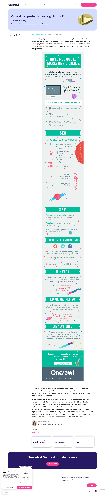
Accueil (33, 34)
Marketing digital (36, 432)
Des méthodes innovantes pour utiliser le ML (63, 440)
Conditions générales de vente (36, 490)
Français (51, 490)
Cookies (46, 490)
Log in (77, 5)
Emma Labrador (43, 24)
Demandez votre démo (88, 5)
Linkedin (89, 491)
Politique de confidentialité (22, 490)
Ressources (56, 5)
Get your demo (52, 464)
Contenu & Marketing (19, 21)
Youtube (96, 491)
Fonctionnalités (37, 5)
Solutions (47, 5)
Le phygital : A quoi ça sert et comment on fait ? (41, 440)
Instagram (92, 491)
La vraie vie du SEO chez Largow (84, 440)
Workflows (26, 5)
